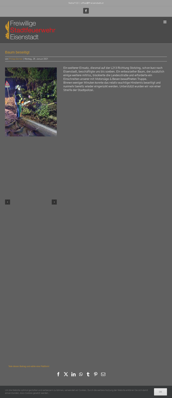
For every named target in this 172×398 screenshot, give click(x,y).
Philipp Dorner (15, 59)
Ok (160, 391)
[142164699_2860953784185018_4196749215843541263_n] (31, 102)
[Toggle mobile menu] (165, 22)
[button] (7, 202)
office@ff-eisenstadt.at (92, 3)
